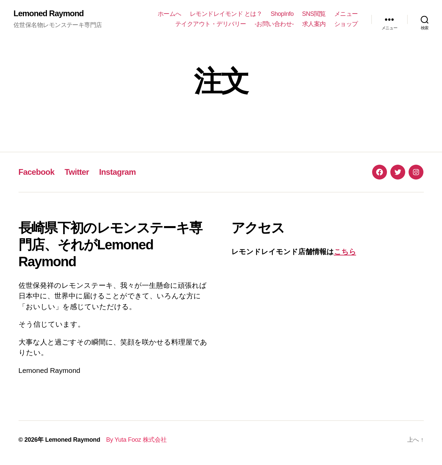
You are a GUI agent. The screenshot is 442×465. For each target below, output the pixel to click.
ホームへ (169, 13)
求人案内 (314, 24)
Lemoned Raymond (49, 13)
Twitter (76, 171)
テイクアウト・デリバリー (210, 24)
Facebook (37, 171)
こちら (345, 251)
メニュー (346, 13)
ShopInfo (281, 13)
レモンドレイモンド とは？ (226, 13)
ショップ (346, 24)
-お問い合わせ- (274, 24)
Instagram (117, 171)
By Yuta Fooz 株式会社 (133, 439)
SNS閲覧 (314, 13)
